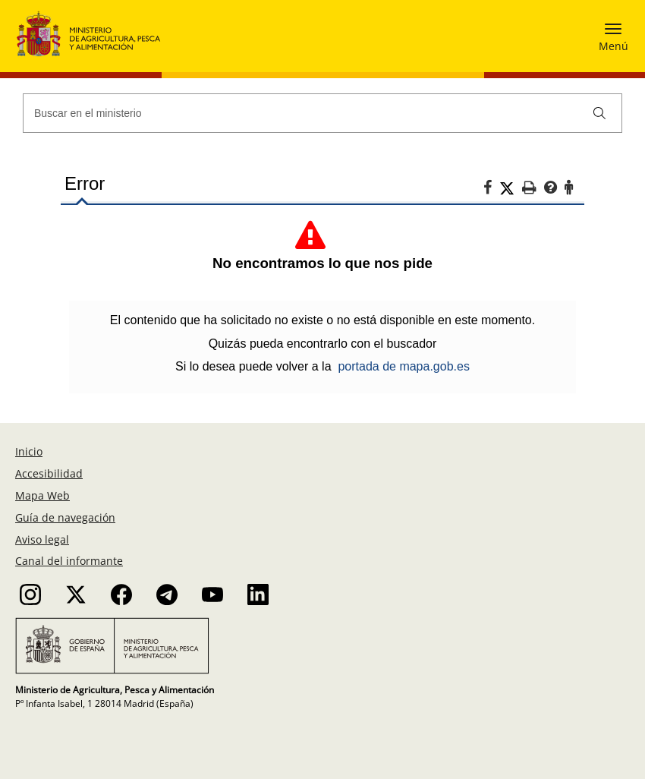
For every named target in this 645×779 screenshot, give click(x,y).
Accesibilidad (49, 473)
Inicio (28, 451)
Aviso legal (42, 539)
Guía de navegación (65, 517)
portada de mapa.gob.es (403, 366)
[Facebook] (491, 189)
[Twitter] (510, 188)
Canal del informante (69, 561)
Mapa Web (42, 495)
